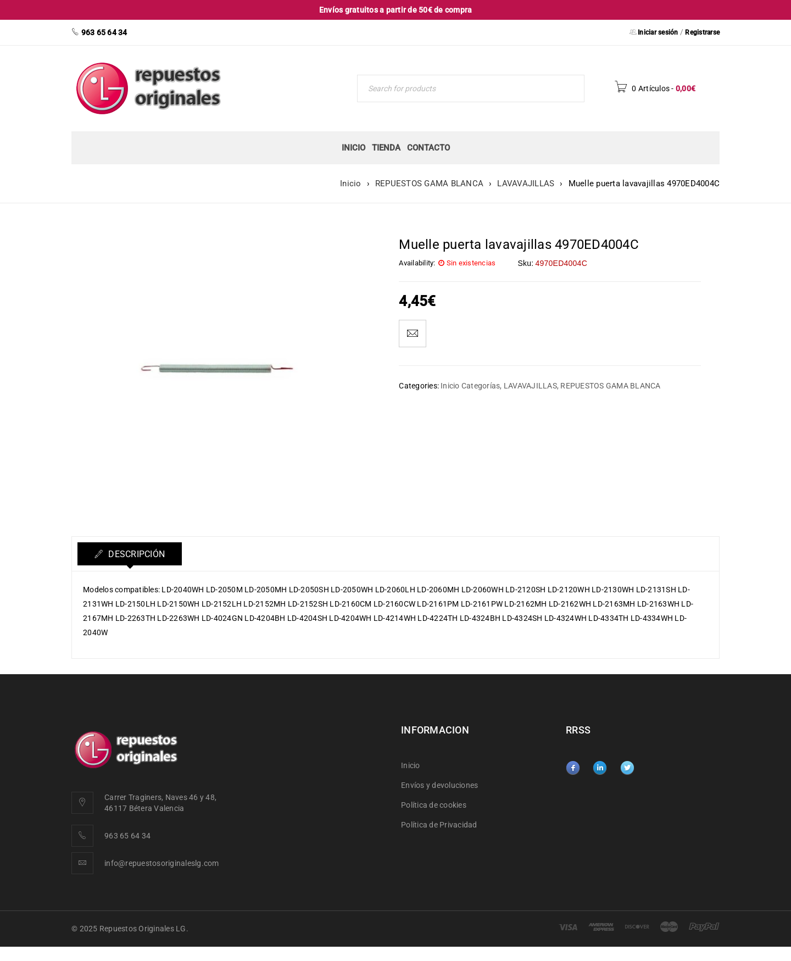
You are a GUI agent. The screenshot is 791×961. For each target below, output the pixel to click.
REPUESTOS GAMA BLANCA (429, 183)
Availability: (417, 263)
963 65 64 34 (127, 835)
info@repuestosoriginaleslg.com (161, 863)
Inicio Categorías (470, 385)
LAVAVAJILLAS (525, 183)
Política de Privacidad (439, 824)
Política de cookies (433, 805)
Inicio (350, 183)
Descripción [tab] (135, 554)
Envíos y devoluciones (439, 785)
